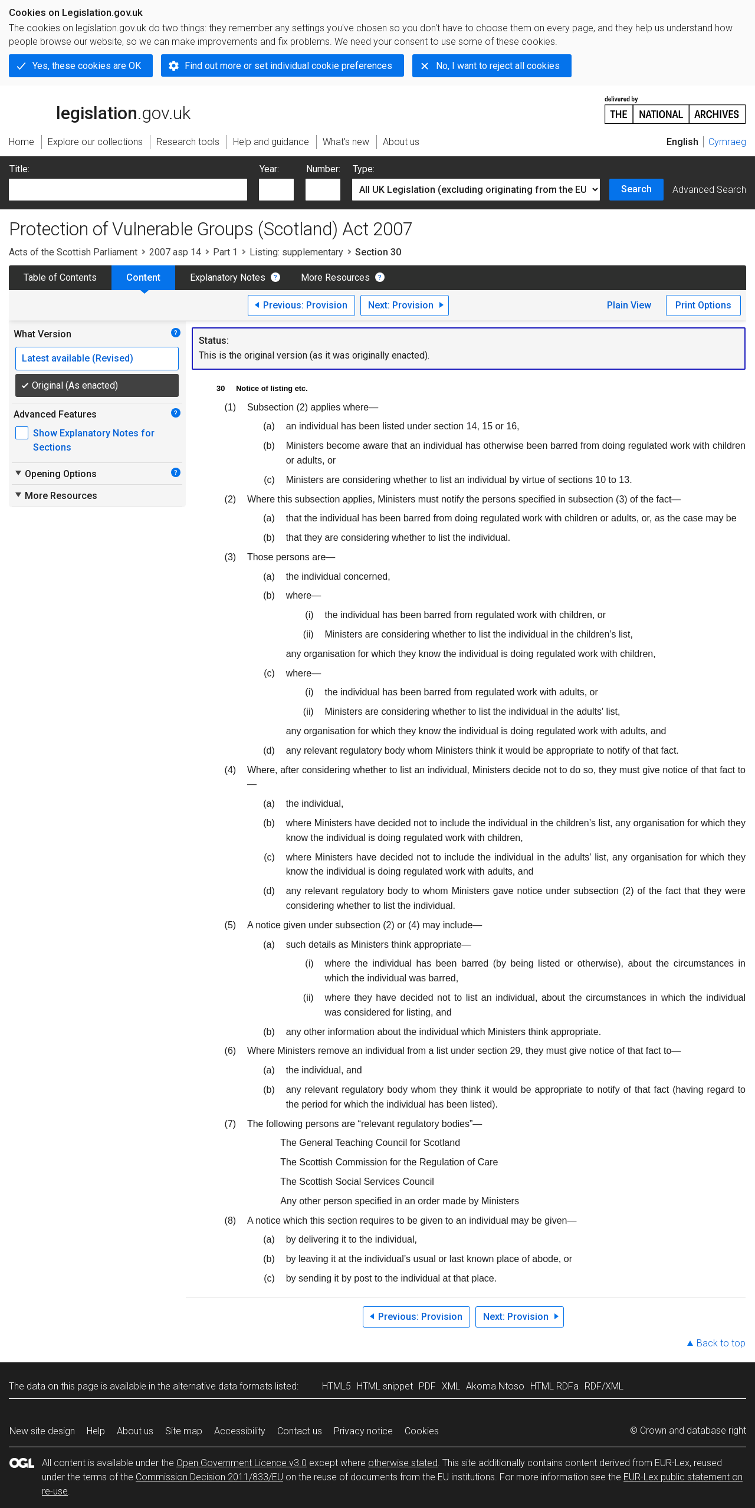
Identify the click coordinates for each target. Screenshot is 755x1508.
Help (96, 1431)
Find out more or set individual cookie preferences (288, 65)
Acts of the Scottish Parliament (73, 252)
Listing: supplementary (296, 252)
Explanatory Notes (227, 277)
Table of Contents (60, 277)
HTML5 (336, 1386)
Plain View (629, 305)
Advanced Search (709, 189)
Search (636, 189)
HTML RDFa (554, 1386)
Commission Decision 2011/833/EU (209, 1477)
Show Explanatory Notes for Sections (94, 440)
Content (143, 277)
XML (451, 1386)
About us (135, 1431)
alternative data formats (223, 1386)
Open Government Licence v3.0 (241, 1462)
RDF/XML (604, 1386)
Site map (183, 1431)
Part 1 (225, 252)
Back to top (721, 1343)
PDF (427, 1386)
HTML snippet (385, 1386)
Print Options (703, 305)
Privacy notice (363, 1431)
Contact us (299, 1431)
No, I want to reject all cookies (498, 65)
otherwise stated (403, 1462)
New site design (42, 1431)
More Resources (335, 277)
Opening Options (55, 473)
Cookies (422, 1431)
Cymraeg (727, 141)
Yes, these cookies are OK (86, 65)
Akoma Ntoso (495, 1386)
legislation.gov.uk (100, 109)
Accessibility (239, 1431)
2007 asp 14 (175, 252)
